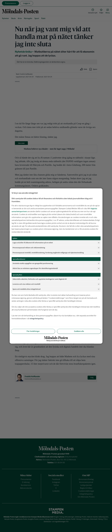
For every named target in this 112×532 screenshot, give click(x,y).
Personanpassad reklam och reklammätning (56, 247)
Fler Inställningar (33, 331)
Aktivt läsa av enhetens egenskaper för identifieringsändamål (56, 268)
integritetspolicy (36, 318)
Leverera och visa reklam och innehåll (56, 284)
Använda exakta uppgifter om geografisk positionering (56, 263)
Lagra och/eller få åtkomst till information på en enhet (56, 242)
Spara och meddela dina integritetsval (56, 289)
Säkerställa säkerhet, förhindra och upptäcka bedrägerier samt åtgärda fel (56, 279)
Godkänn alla (79, 331)
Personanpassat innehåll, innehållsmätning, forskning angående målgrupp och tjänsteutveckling (56, 252)
